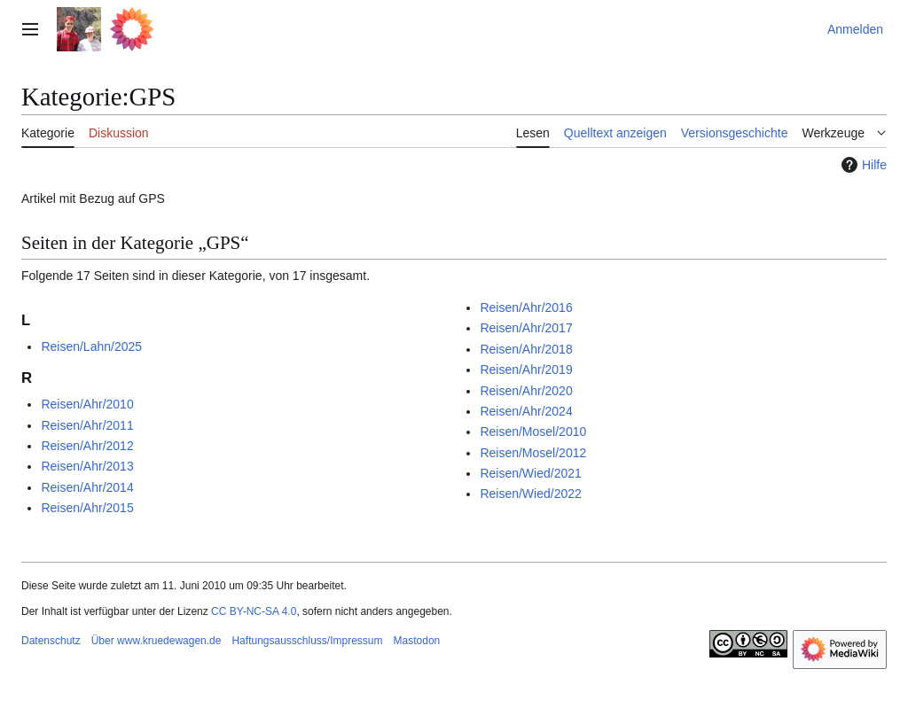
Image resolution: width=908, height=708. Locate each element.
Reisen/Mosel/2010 (533, 431)
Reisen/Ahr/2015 (87, 508)
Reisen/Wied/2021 (530, 473)
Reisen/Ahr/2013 (87, 466)
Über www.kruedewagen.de (156, 640)
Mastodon (417, 640)
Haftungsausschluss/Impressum (306, 640)
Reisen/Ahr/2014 (87, 487)
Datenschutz (51, 640)
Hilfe (862, 165)
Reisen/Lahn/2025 (91, 346)
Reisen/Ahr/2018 (526, 349)
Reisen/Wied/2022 (530, 493)
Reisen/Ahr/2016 (526, 307)
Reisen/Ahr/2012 (87, 446)
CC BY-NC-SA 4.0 (253, 611)
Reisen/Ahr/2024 (526, 411)
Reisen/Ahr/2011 (87, 425)
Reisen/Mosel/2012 (533, 453)
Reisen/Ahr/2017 (526, 328)
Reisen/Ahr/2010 (87, 404)
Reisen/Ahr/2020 (526, 391)
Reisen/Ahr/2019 (526, 369)
